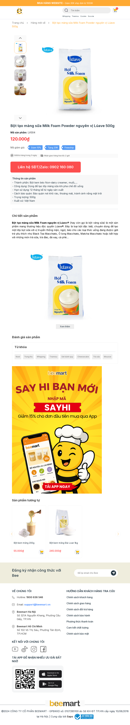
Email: (33, 604)
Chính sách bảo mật (78, 633)
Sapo (70, 716)
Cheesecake (83, 357)
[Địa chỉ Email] (96, 573)
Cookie (83, 16)
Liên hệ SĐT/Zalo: (45, 167)
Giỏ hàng (115, 9)
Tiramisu (75, 16)
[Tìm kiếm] (66, 10)
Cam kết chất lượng (77, 627)
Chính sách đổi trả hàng (80, 609)
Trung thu (28, 357)
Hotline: (30, 597)
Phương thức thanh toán (80, 621)
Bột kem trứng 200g (24, 542)
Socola (91, 16)
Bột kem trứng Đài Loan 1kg (63, 542)
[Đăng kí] (113, 573)
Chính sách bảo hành (78, 615)
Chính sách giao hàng (79, 603)
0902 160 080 (61, 167)
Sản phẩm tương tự (26, 500)
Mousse (107, 357)
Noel (18, 357)
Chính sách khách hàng (80, 597)
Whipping (66, 16)
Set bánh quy (67, 357)
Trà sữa (96, 357)
